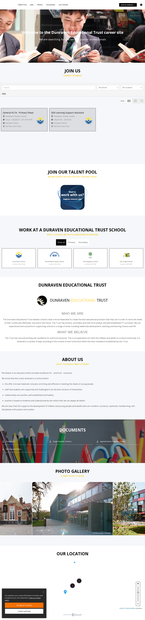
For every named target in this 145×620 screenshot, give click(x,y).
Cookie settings (24, 611)
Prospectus (10, 441)
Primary (71, 242)
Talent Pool (22, 5)
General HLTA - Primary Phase (18, 112)
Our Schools (63, 5)
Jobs (31, 5)
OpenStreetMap (130, 608)
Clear (4, 93)
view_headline (142, 101)
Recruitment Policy (13, 449)
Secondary (83, 242)
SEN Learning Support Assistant (67, 112)
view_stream (135, 101)
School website (128, 5)
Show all (61, 242)
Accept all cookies (24, 605)
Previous (5, 508)
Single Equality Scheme (62, 441)
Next (139, 508)
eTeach (72, 614)
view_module (129, 101)
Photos (40, 5)
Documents (50, 5)
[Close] (43, 592)
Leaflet (121, 608)
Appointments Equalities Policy (112, 441)
